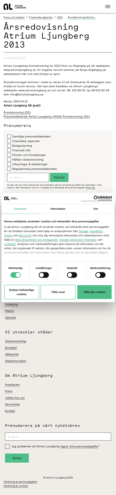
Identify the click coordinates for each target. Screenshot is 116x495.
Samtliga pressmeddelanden (28, 136)
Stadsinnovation (15, 361)
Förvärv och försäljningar (26, 155)
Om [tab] (95, 208)
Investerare (12, 384)
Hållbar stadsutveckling (25, 159)
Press (8, 391)
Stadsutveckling (15, 341)
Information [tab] (58, 208)
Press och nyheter (14, 17)
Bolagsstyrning (19, 145)
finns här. (90, 187)
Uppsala (10, 317)
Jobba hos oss (15, 397)
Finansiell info (19, 150)
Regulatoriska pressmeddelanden (32, 169)
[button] (108, 6)
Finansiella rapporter (41, 17)
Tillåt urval (58, 292)
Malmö (9, 311)
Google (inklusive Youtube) (77, 239)
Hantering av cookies (16, 485)
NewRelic (96, 231)
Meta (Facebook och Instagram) (36, 239)
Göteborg (11, 304)
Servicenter (12, 404)
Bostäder (11, 347)
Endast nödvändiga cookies (21, 292)
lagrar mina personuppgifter (79, 446)
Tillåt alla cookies (94, 292)
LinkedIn (10, 243)
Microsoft (25, 235)
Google (84, 231)
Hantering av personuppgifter (20, 481)
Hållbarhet (12, 354)
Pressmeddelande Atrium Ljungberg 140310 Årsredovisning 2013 (47, 116)
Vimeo (8, 235)
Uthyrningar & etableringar (27, 164)
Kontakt (10, 411)
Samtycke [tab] (20, 208)
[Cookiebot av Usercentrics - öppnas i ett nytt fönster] (96, 198)
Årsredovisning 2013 (17, 112)
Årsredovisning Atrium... (82, 17)
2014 (60, 17)
